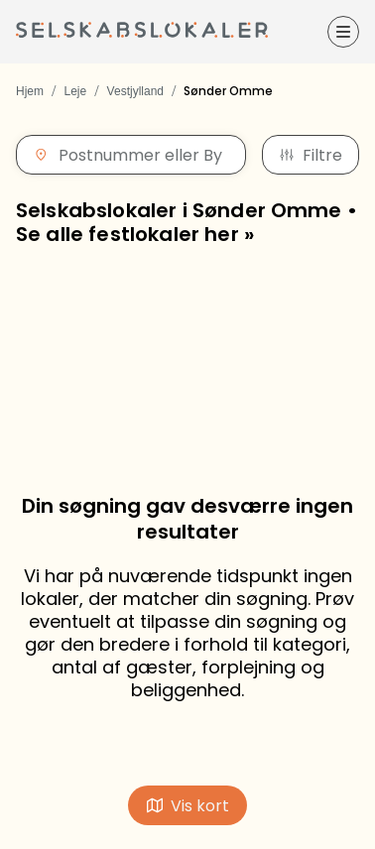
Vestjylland (135, 91)
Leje (74, 91)
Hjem (30, 91)
